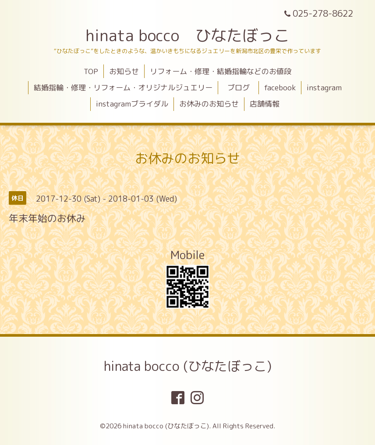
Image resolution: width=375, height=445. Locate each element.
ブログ (242, 87)
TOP (91, 71)
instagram (324, 87)
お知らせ (124, 71)
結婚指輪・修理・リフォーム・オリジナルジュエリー (123, 87)
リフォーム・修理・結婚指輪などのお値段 (220, 71)
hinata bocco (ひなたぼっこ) (188, 366)
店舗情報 (264, 104)
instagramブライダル (132, 104)
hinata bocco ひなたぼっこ (187, 35)
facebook (280, 87)
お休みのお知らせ (209, 104)
